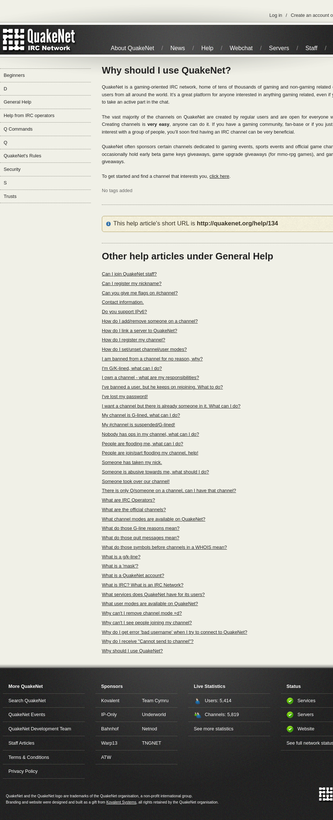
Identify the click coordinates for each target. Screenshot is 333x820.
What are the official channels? (134, 509)
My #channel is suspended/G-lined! (138, 424)
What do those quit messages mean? (140, 537)
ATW (106, 757)
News (177, 48)
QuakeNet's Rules (22, 155)
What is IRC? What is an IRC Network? (143, 585)
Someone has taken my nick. (132, 462)
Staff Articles (21, 743)
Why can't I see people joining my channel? (147, 622)
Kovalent (110, 700)
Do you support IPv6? (124, 311)
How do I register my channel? (133, 339)
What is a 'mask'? (120, 566)
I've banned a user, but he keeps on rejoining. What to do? (162, 387)
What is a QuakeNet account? (133, 575)
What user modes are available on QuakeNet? (150, 603)
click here (219, 176)
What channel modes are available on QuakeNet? (153, 519)
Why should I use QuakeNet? (132, 651)
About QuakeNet (132, 48)
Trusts (10, 196)
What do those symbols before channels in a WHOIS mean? (164, 547)
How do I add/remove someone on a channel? (150, 321)
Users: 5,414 (218, 700)
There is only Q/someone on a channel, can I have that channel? (169, 490)
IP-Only (109, 714)
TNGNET (152, 743)
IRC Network (52, 39)
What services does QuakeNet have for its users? (153, 594)
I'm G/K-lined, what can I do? (132, 368)
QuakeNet (13, 39)
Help (207, 48)
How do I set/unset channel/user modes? (144, 349)
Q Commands (18, 129)
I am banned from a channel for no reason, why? (152, 359)
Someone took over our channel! (136, 481)
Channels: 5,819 (222, 714)
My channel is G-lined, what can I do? (141, 415)
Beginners (14, 75)
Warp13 (109, 743)
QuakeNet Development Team (39, 728)
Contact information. (123, 302)
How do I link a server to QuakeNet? (139, 330)
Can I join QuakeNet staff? (129, 274)
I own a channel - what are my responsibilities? (150, 377)
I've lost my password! (125, 396)
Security (12, 169)
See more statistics (213, 728)
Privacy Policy (23, 771)
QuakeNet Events (26, 714)
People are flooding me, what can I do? (142, 443)
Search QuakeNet (27, 700)
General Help (17, 102)
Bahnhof (110, 728)
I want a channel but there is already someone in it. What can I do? (171, 406)
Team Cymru (155, 700)
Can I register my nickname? (132, 283)
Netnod (149, 728)
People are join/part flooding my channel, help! (150, 453)
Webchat (241, 48)
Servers (279, 48)
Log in (275, 15)
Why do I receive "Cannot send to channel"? (147, 641)
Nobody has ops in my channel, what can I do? (150, 434)
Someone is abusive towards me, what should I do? (155, 472)
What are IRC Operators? (128, 500)
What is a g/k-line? (121, 556)
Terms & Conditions (28, 757)
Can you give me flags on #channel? (140, 293)
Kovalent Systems (121, 802)
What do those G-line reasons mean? (141, 528)
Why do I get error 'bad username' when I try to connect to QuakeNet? (174, 632)
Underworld (154, 714)
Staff (312, 48)
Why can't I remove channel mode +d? (142, 613)
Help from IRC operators (29, 115)
